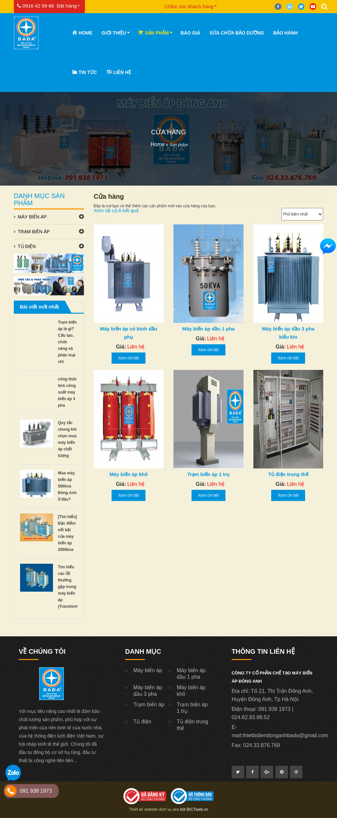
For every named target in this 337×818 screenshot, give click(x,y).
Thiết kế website (143, 809)
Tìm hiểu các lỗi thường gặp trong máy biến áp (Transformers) (72, 587)
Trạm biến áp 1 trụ (208, 474)
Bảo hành (285, 32)
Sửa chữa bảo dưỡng (237, 32)
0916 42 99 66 (35, 6)
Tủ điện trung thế (288, 474)
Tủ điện (27, 246)
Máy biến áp (32, 216)
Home (158, 144)
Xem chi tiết (128, 358)
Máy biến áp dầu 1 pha (208, 328)
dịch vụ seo (169, 809)
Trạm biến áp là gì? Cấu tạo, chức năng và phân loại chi (67, 342)
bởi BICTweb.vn (194, 809)
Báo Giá (190, 32)
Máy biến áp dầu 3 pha (147, 691)
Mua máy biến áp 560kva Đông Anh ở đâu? (67, 486)
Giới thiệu (114, 32)
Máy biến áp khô (129, 474)
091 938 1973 (36, 791)
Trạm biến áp (34, 231)
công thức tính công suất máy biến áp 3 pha (67, 392)
